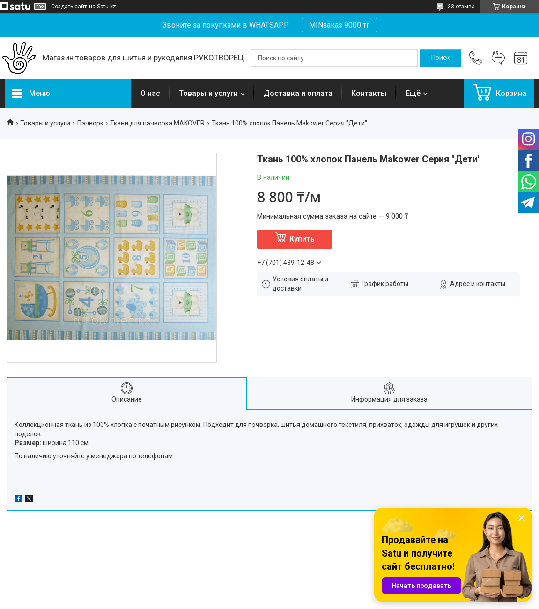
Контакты (369, 93)
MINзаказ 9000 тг (339, 25)
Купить (302, 239)
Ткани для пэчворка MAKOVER (157, 123)
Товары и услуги (208, 93)
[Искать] (440, 58)
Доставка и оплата (298, 93)
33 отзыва (461, 6)
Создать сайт (69, 6)
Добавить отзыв (498, 58)
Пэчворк (90, 123)
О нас (150, 93)
